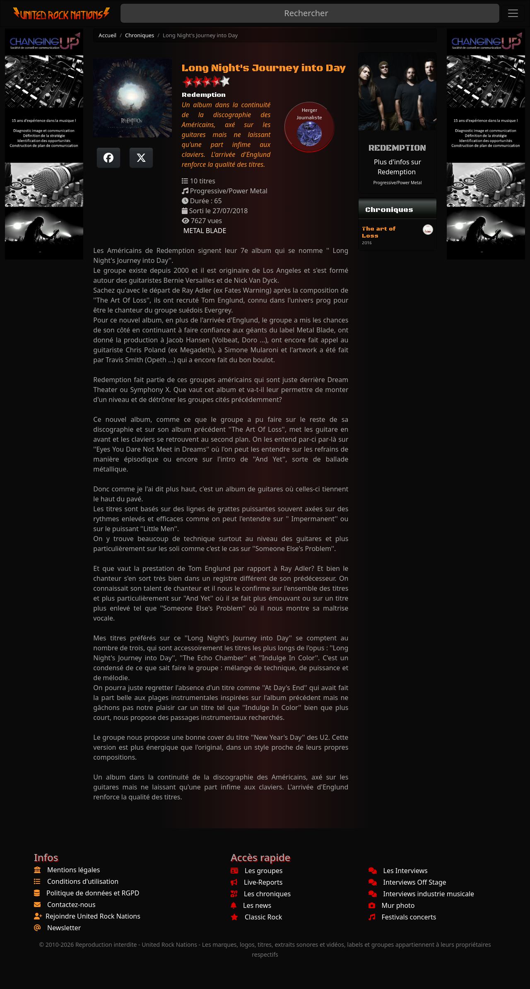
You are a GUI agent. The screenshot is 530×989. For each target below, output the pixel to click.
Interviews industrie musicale (422, 893)
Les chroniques (261, 893)
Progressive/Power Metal (397, 182)
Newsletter (64, 927)
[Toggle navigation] (513, 13)
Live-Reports (256, 882)
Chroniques (139, 35)
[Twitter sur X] (141, 157)
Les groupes (256, 870)
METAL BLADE (204, 230)
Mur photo (392, 905)
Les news (251, 905)
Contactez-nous (71, 904)
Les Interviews (398, 870)
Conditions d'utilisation (82, 881)
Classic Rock (256, 917)
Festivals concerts (402, 917)
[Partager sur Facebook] (108, 157)
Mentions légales (73, 869)
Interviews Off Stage (407, 882)
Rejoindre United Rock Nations (93, 916)
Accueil (107, 35)
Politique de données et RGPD (93, 893)
